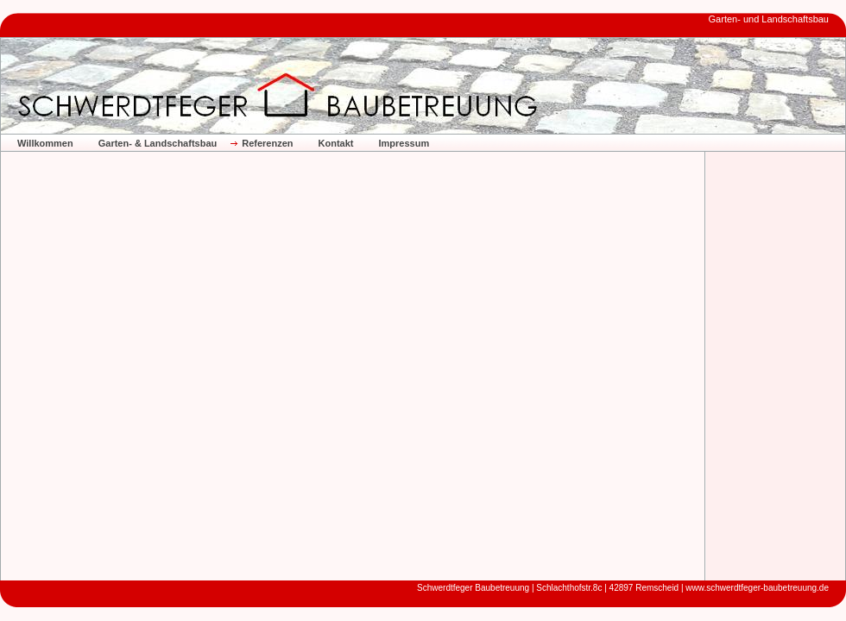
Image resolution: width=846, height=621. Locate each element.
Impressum (403, 143)
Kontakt (336, 143)
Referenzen (267, 143)
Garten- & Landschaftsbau (158, 143)
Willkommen (45, 143)
